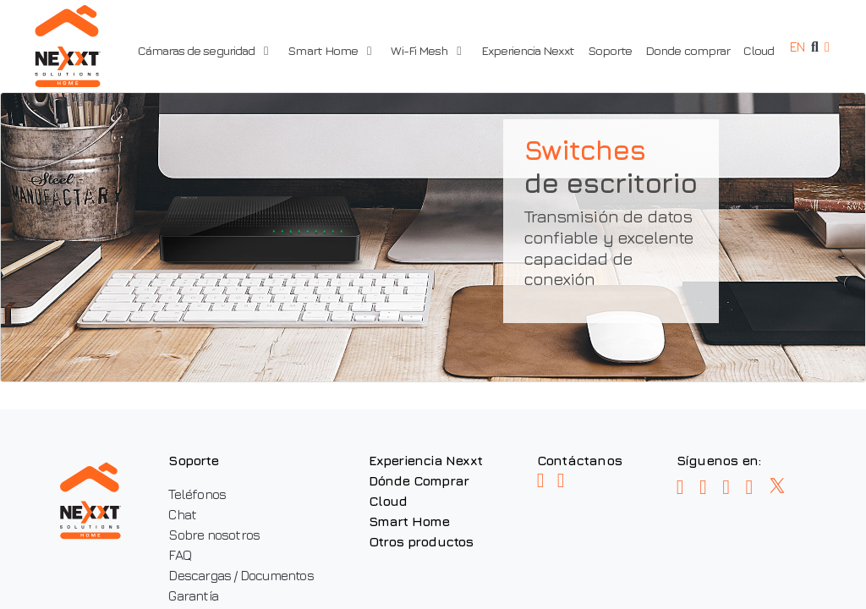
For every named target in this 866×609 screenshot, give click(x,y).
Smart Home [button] (332, 50)
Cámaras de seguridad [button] (210, 50)
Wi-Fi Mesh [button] (421, 50)
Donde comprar (683, 50)
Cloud (754, 50)
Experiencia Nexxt (523, 50)
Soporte (606, 50)
